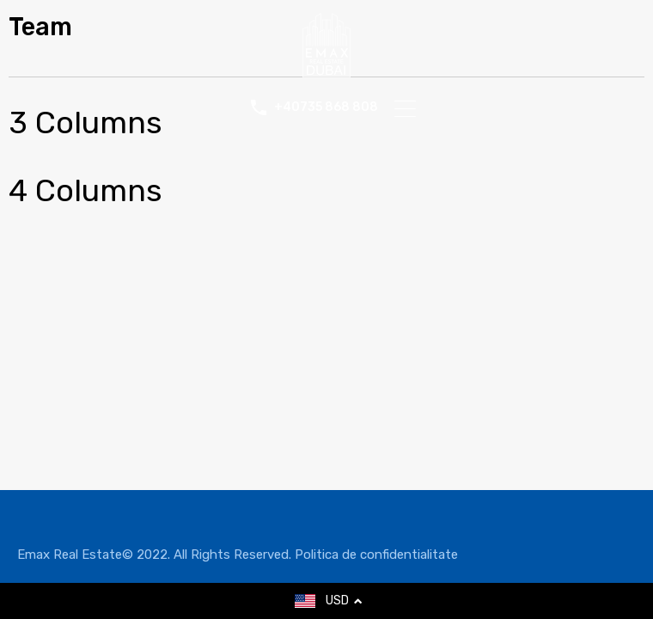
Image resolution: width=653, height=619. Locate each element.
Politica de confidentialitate (376, 554)
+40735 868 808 (326, 107)
